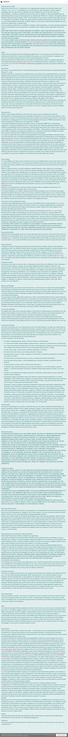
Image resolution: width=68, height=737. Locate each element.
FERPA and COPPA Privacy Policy (10, 140)
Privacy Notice (5, 63)
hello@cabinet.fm (6, 185)
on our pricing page (56, 210)
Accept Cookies (61, 735)
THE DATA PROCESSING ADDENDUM (37, 42)
